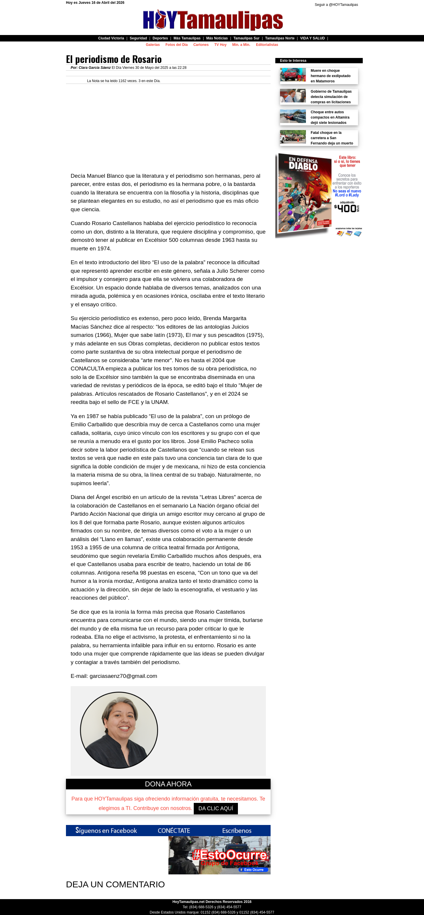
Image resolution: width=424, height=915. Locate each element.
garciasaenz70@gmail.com (123, 676)
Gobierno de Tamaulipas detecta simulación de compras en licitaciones (331, 96)
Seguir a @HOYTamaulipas (336, 5)
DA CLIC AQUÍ (215, 808)
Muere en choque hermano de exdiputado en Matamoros (330, 76)
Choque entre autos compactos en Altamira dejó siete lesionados (330, 117)
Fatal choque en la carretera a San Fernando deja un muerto (332, 138)
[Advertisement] (168, 125)
